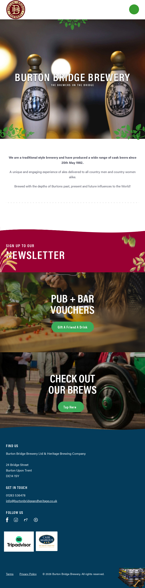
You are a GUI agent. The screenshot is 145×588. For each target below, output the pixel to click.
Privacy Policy (28, 574)
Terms (10, 574)
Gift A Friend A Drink (73, 326)
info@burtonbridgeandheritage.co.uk (31, 500)
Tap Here (73, 406)
